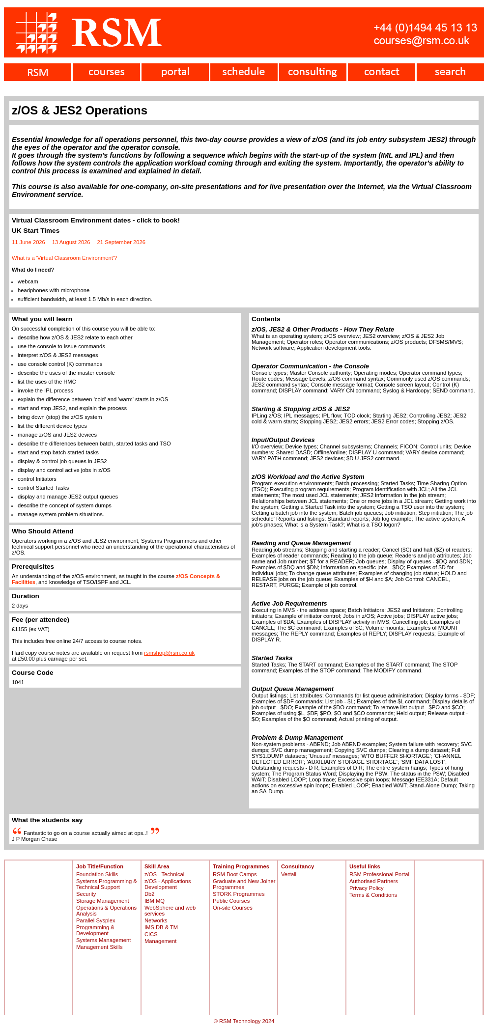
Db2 (149, 894)
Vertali (288, 874)
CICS (151, 934)
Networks (156, 920)
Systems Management (103, 940)
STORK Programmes (238, 894)
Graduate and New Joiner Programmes (244, 884)
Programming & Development (95, 930)
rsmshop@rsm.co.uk (169, 653)
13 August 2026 (71, 242)
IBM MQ (154, 901)
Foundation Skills (97, 874)
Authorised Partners (373, 881)
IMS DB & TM (161, 927)
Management (160, 941)
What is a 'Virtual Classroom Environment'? (64, 258)
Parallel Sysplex (95, 920)
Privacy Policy (366, 888)
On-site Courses (233, 908)
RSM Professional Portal (379, 874)
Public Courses (231, 901)
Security (86, 894)
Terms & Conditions (373, 895)
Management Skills (99, 947)
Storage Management (102, 901)
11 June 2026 (28, 242)
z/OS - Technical (164, 874)
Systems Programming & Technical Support (106, 884)
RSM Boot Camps (235, 874)
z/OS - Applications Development (167, 884)
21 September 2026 (121, 242)
